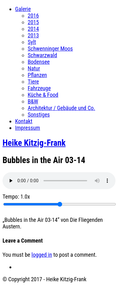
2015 (33, 22)
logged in (41, 254)
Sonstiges (39, 114)
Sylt (32, 42)
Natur (34, 68)
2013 (33, 35)
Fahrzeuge (39, 88)
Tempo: (16, 196)
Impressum (27, 127)
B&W (33, 101)
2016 (33, 15)
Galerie (23, 9)
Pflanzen (37, 75)
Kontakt (23, 121)
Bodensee (39, 61)
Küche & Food (43, 94)
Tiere (33, 81)
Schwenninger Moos (50, 48)
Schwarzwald (42, 55)
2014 (33, 28)
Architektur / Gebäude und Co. (61, 108)
